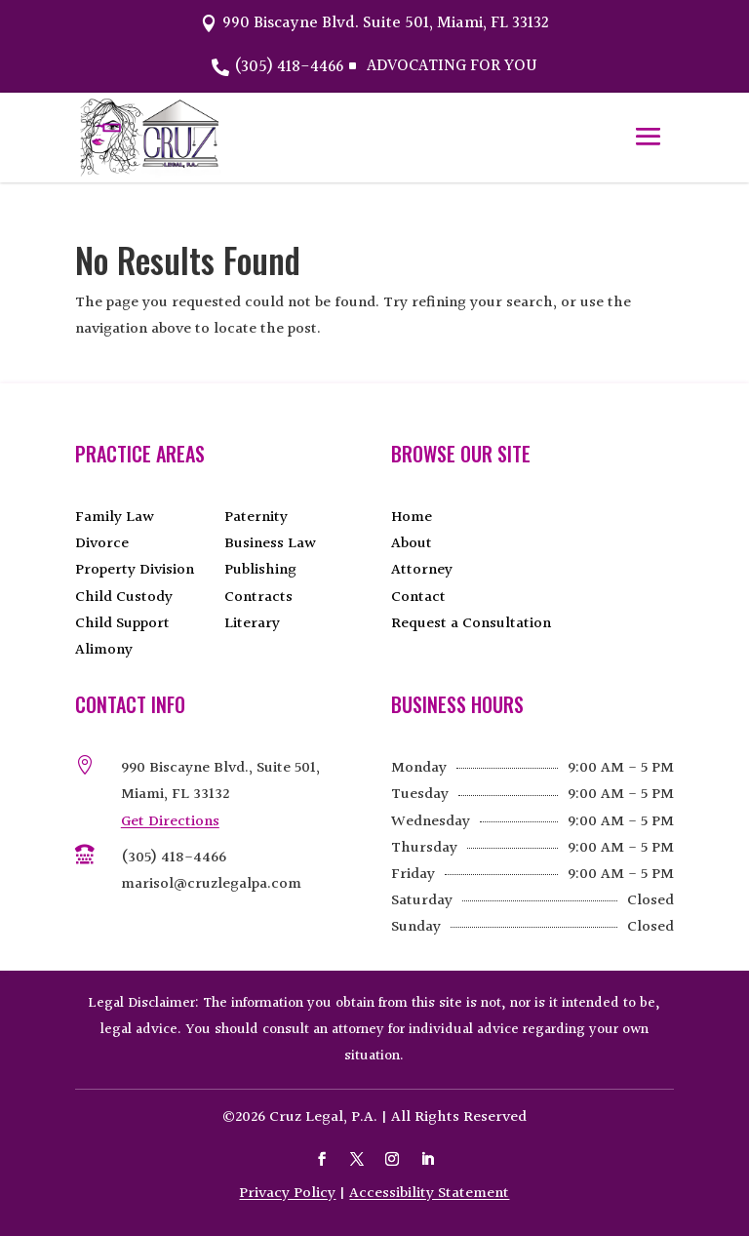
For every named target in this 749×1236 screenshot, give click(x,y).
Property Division (134, 570)
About (411, 544)
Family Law (114, 517)
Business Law (270, 544)
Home (411, 517)
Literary (252, 624)
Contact (418, 597)
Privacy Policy (287, 1193)
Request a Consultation (471, 624)
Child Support (122, 624)
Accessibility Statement (429, 1193)
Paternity (256, 517)
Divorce (102, 544)
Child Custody (124, 597)
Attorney (422, 570)
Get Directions (170, 822)
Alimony (104, 650)
